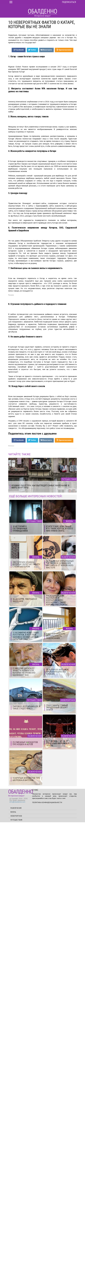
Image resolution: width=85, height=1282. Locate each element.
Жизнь (13, 1271)
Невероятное (16, 1275)
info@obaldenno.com (17, 1261)
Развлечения (15, 1268)
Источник (11, 905)
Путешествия (16, 1279)
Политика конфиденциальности (47, 1262)
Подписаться (69, 2)
